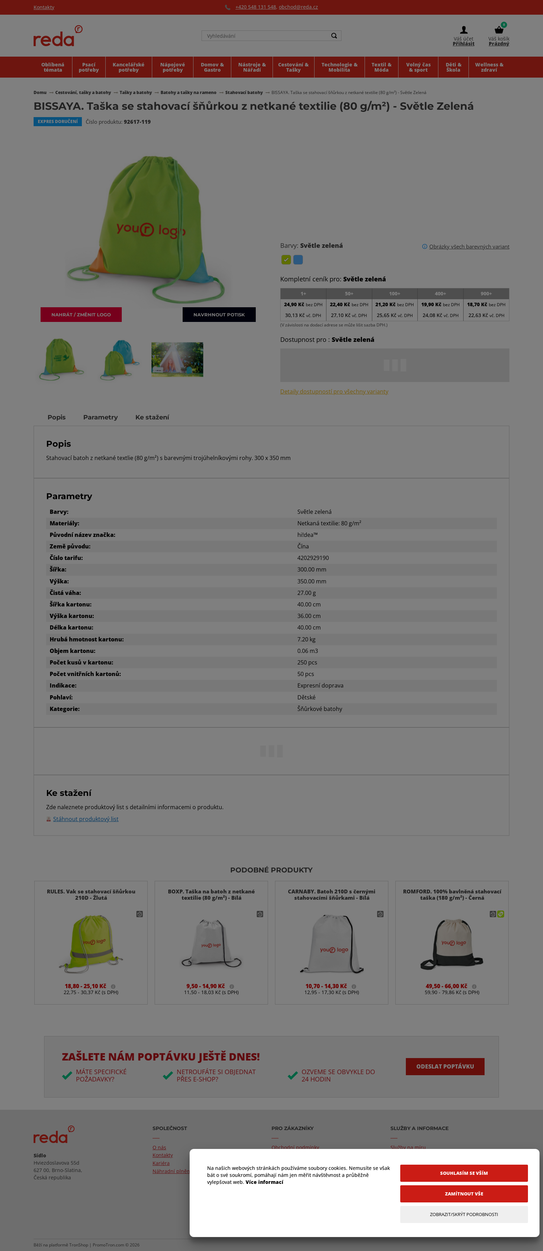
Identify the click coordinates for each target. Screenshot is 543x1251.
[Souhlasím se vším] (464, 1173)
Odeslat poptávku (445, 1066)
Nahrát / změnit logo (81, 314)
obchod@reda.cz (298, 6)
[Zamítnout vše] (464, 1193)
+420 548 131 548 (255, 6)
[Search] (334, 35)
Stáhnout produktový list (86, 819)
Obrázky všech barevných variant (469, 246)
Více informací (264, 1182)
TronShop (78, 1245)
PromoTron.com (108, 1245)
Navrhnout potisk (219, 314)
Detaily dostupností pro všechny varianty (334, 391)
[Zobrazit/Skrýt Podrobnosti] (464, 1214)
